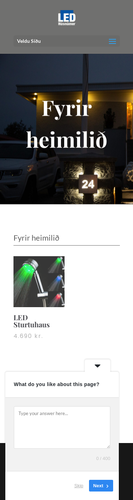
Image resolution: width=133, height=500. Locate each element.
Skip (78, 485)
